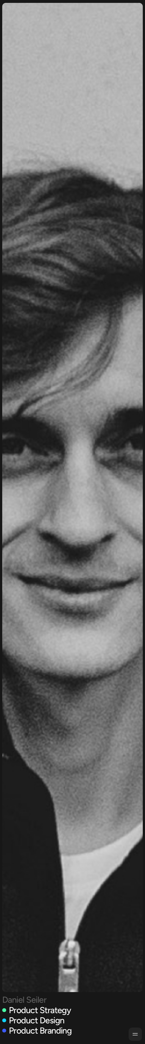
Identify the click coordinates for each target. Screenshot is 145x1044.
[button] (135, 1034)
